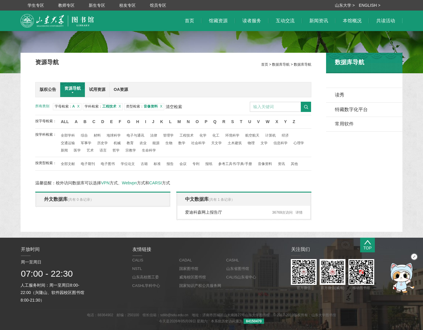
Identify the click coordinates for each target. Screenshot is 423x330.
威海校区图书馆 (192, 277)
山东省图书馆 (237, 268)
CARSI (155, 183)
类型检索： (144, 106)
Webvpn (129, 183)
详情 (299, 212)
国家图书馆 (188, 268)
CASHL (232, 260)
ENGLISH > (369, 5)
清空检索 (174, 106)
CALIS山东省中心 (241, 277)
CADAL (185, 260)
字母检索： (67, 106)
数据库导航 (281, 64)
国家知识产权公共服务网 (200, 285)
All (65, 121)
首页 (264, 64)
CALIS (137, 260)
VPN (105, 183)
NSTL (137, 268)
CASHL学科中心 (146, 285)
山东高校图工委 (145, 277)
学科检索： (103, 106)
